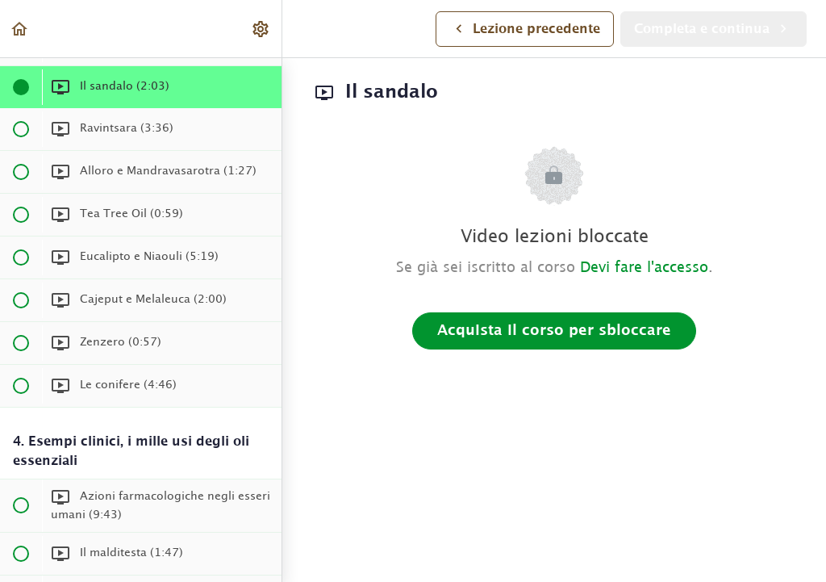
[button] (20, 28)
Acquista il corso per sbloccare (554, 331)
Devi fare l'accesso (644, 268)
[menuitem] (261, 28)
